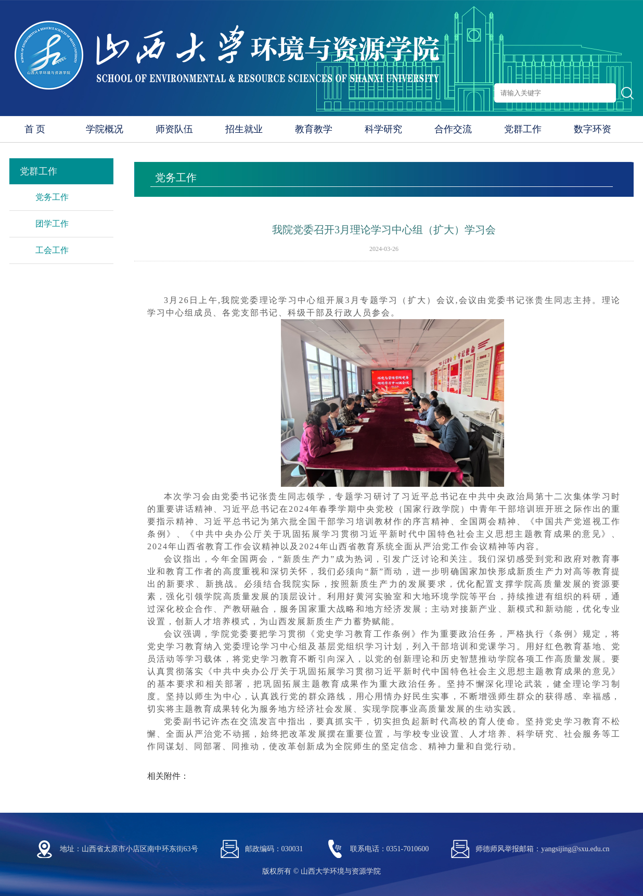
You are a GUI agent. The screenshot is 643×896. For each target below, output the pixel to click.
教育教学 (313, 129)
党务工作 (52, 197)
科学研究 (383, 129)
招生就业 (244, 129)
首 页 (35, 129)
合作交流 (453, 129)
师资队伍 (174, 129)
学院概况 (104, 129)
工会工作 (52, 250)
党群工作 (523, 129)
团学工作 (52, 223)
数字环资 (592, 129)
